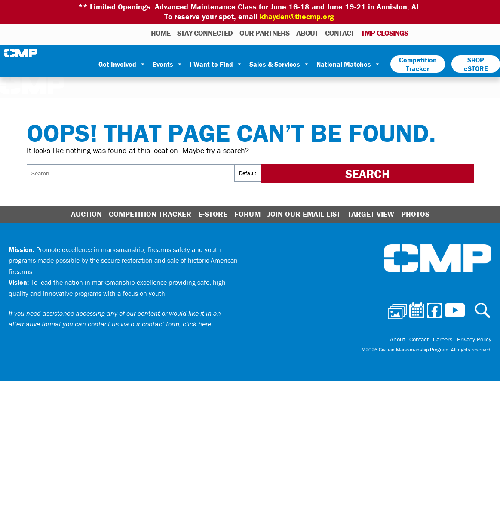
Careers (443, 339)
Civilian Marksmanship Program (21, 53)
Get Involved (122, 64)
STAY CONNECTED (205, 33)
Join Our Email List (303, 214)
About (307, 33)
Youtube (467, 33)
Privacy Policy (474, 339)
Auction (86, 214)
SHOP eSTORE (476, 64)
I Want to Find (216, 64)
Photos (418, 33)
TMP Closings (384, 33)
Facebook (443, 33)
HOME (160, 33)
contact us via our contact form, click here (149, 324)
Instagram (455, 33)
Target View (370, 214)
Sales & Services (279, 64)
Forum (247, 214)
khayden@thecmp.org (297, 17)
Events (168, 64)
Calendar (431, 33)
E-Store (212, 214)
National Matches (348, 64)
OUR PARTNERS (264, 33)
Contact (339, 33)
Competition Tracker (418, 64)
